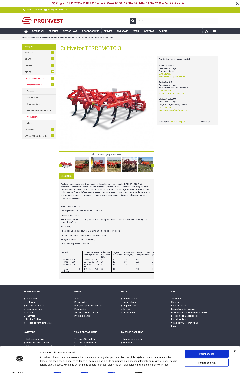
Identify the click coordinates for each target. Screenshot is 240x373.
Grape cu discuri (129, 305)
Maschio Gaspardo (178, 122)
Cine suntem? (31, 298)
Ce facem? (30, 302)
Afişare (153, 367)
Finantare (29, 316)
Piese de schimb (33, 309)
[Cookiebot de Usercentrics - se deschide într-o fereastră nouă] (19, 367)
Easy (173, 326)
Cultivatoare (128, 312)
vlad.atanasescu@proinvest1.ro (173, 110)
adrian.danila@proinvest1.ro (171, 93)
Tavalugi (126, 309)
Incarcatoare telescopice (182, 309)
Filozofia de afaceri (34, 305)
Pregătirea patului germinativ (88, 305)
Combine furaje (178, 305)
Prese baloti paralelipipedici (184, 316)
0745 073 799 (165, 91)
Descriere (66, 176)
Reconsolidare (80, 302)
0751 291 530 (165, 107)
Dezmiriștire (79, 309)
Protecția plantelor (82, 316)
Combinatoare (129, 298)
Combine (175, 302)
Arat (76, 298)
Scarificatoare (129, 302)
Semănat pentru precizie (85, 312)
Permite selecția (206, 355)
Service (28, 312)
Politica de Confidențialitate (38, 323)
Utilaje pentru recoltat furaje (184, 323)
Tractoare (175, 298)
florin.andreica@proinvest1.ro (172, 77)
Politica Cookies (32, 319)
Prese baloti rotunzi (180, 319)
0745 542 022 (165, 74)
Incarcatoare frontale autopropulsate (188, 312)
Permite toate (206, 346)
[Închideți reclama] (235, 343)
